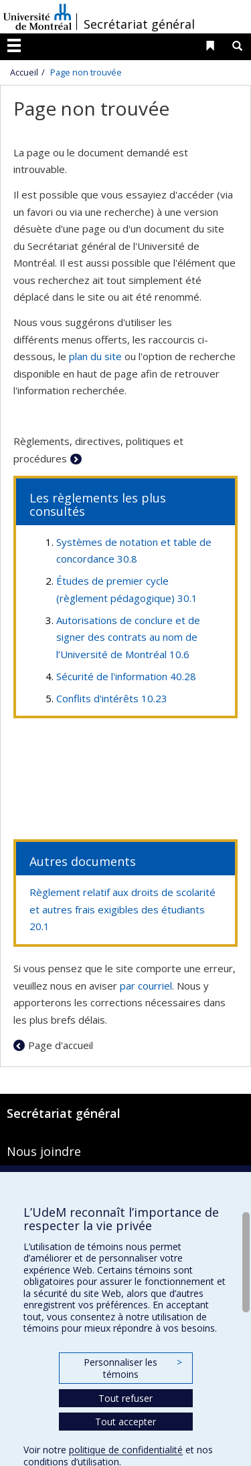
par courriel (146, 985)
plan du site (95, 356)
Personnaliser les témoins (132, 1368)
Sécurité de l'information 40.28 (126, 676)
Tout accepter (125, 1421)
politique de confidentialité (126, 1449)
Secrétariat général (139, 24)
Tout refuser (125, 1398)
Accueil (24, 72)
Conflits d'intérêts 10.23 (111, 698)
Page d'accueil (60, 1045)
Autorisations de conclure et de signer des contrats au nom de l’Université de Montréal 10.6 (128, 637)
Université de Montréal (37, 16)
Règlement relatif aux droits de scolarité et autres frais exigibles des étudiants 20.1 (122, 909)
